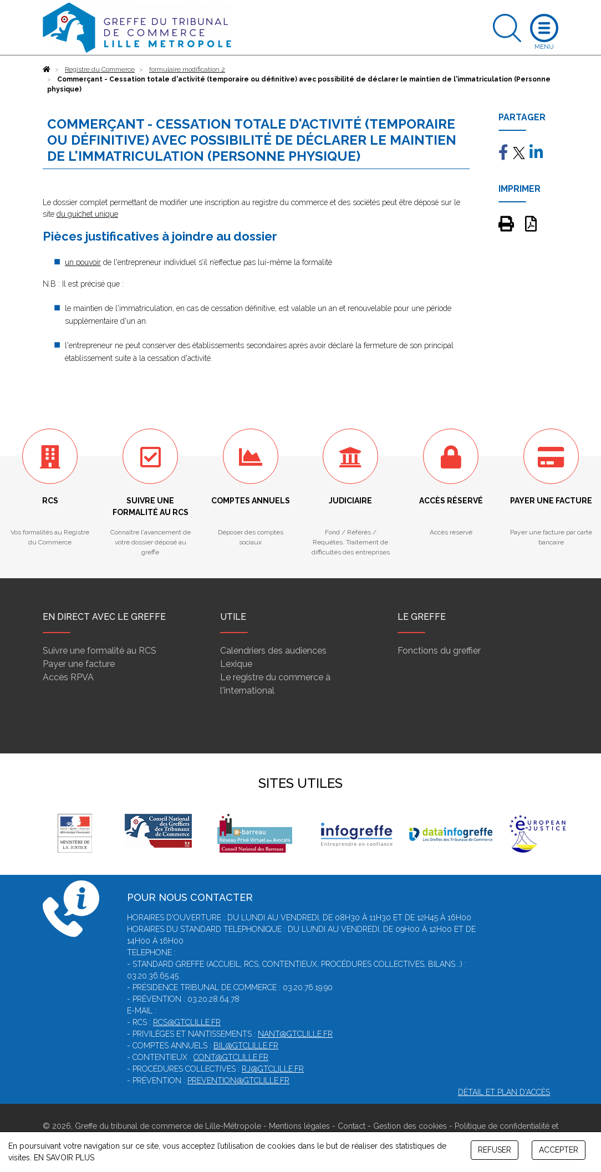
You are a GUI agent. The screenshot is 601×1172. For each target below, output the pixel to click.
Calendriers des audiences (273, 650)
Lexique (236, 664)
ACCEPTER (558, 1149)
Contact (351, 1126)
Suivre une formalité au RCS (99, 650)
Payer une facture (79, 664)
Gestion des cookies (410, 1126)
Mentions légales (299, 1126)
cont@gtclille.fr (230, 1057)
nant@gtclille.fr (295, 1034)
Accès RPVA (68, 677)
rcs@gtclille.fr (187, 1022)
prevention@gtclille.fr (238, 1080)
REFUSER (494, 1149)
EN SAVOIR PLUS (64, 1157)
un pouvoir (83, 262)
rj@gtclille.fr (273, 1068)
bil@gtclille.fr (245, 1045)
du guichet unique (87, 214)
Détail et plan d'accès (504, 1092)
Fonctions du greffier (439, 650)
